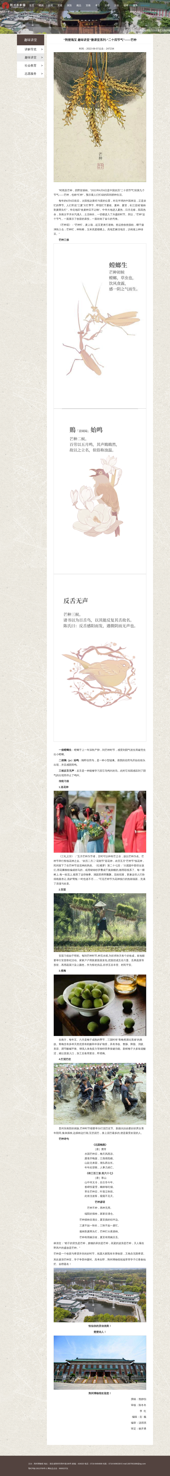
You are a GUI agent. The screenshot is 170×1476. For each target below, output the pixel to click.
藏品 (78, 5)
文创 (116, 5)
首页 (31, 5)
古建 (107, 5)
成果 (126, 5)
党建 (60, 5)
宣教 (88, 5)
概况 (41, 5)
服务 (135, 5)
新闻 (50, 5)
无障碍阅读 (145, 5)
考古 (97, 5)
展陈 (69, 5)
